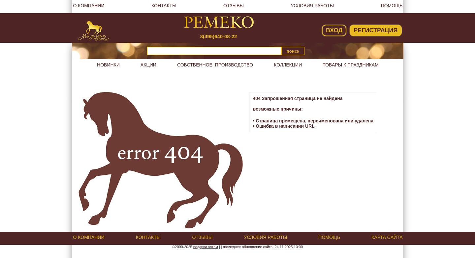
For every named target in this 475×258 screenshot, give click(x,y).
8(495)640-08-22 (218, 36)
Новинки (108, 64)
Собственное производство (215, 64)
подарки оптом (205, 247)
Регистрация (375, 30)
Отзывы (233, 5)
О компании (89, 5)
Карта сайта (386, 237)
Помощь (392, 5)
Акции (148, 64)
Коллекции (288, 64)
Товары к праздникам (351, 64)
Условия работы (312, 5)
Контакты (163, 5)
